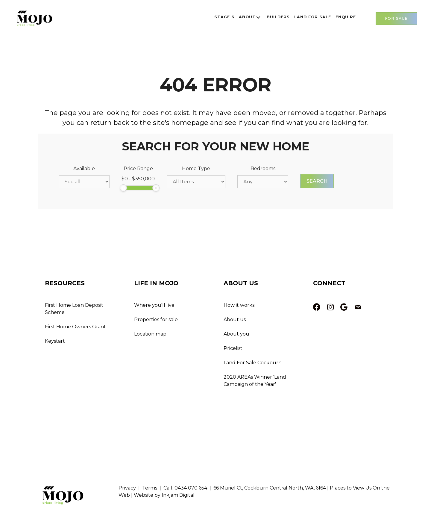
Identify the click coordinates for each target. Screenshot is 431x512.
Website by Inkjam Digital (164, 495)
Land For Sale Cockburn (253, 363)
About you (236, 334)
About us (235, 319)
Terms (149, 488)
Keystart (55, 341)
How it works (239, 305)
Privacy (127, 488)
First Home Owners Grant (75, 327)
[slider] (123, 187)
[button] (258, 17)
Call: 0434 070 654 (185, 488)
